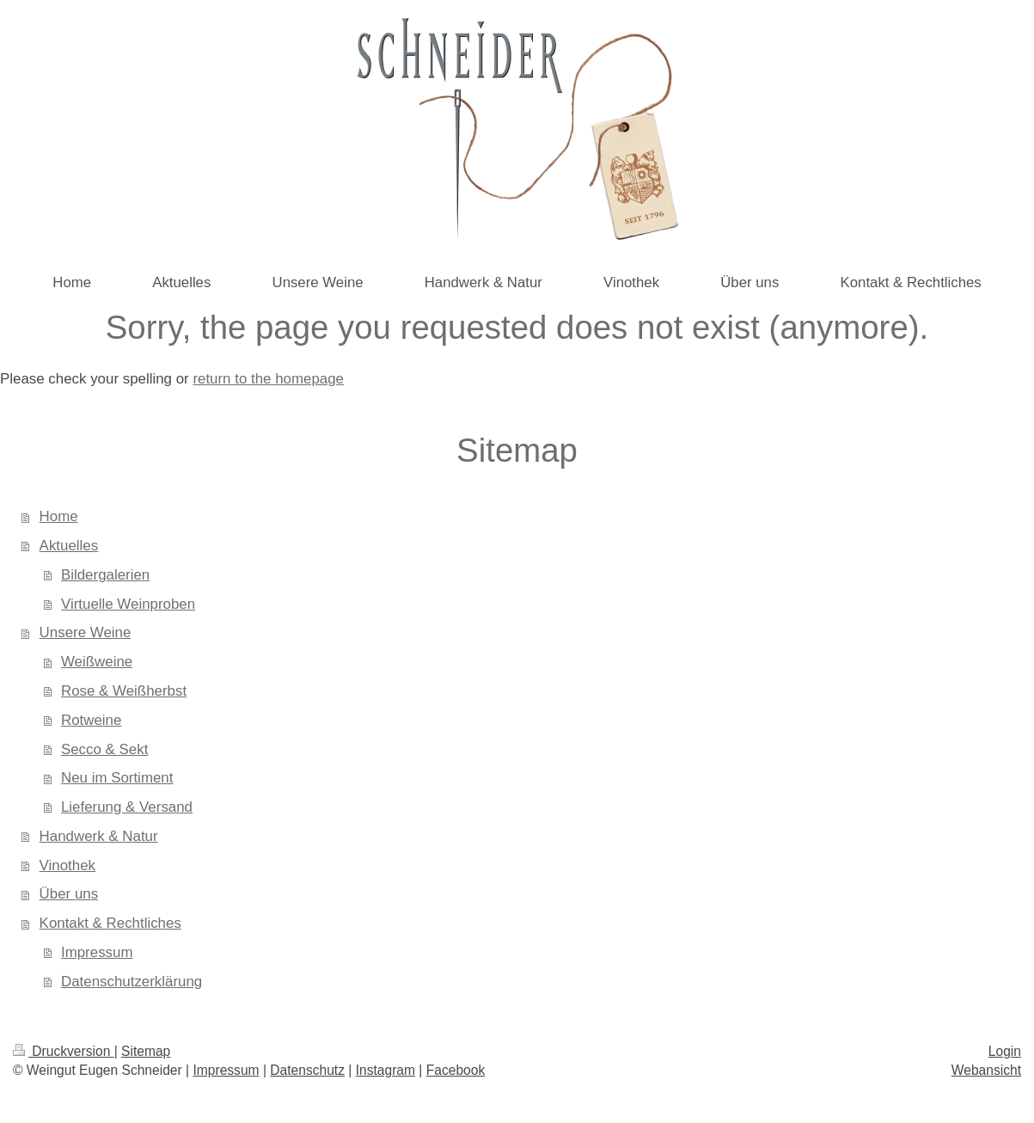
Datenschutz (307, 1070)
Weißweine (96, 662)
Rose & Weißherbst (124, 691)
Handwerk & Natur (99, 836)
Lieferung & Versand (127, 807)
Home (59, 516)
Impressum (97, 952)
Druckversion (63, 1051)
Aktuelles (69, 545)
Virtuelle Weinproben (128, 604)
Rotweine (91, 720)
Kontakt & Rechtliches (110, 923)
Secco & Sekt (104, 749)
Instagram (385, 1070)
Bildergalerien (105, 575)
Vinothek (67, 865)
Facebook (455, 1070)
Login (1004, 1051)
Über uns (69, 894)
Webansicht (986, 1070)
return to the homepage (268, 379)
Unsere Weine (86, 632)
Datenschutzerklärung (131, 981)
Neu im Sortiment (117, 778)
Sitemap (145, 1051)
